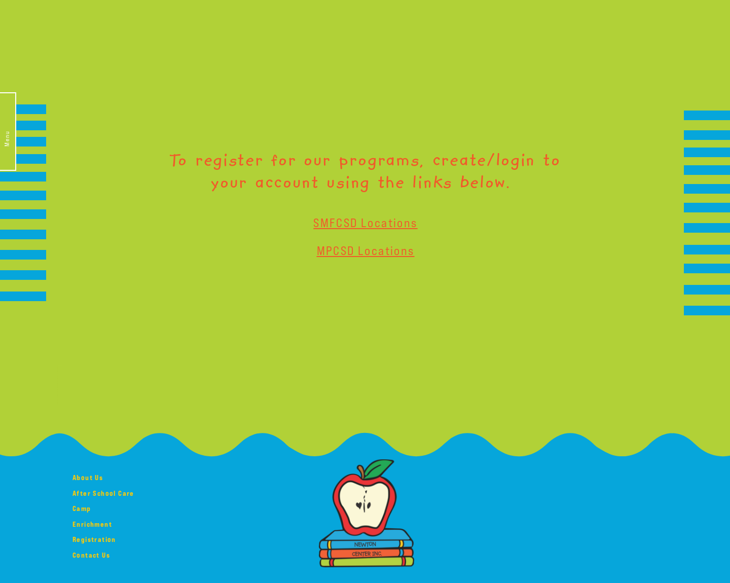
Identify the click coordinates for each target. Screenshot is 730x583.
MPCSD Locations (366, 250)
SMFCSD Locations (365, 222)
